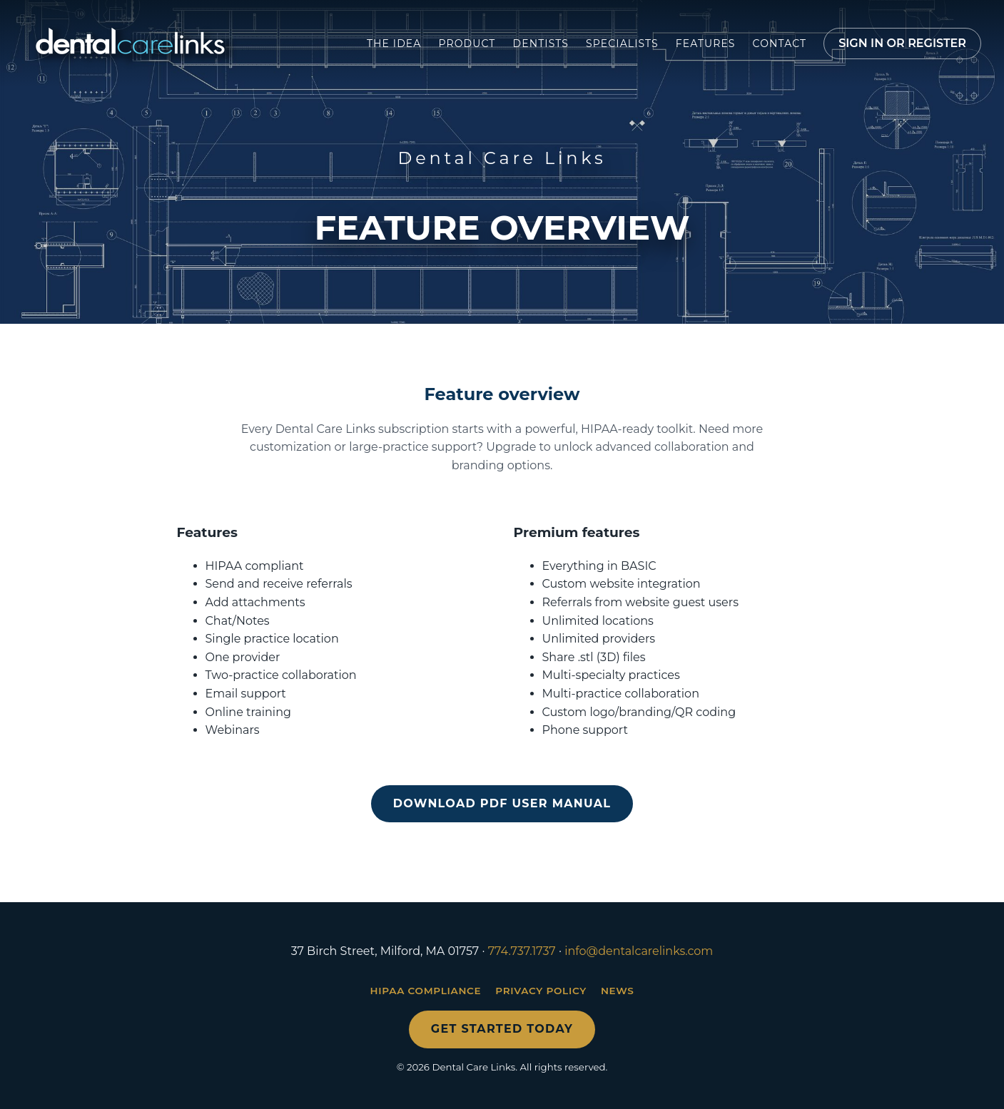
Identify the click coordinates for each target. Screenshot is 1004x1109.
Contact (780, 43)
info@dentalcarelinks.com (638, 951)
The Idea (394, 43)
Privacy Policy (541, 990)
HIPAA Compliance (426, 990)
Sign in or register (902, 43)
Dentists (541, 43)
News (617, 990)
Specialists (622, 43)
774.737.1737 (522, 951)
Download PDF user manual (502, 803)
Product (466, 43)
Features (706, 43)
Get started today (502, 1029)
